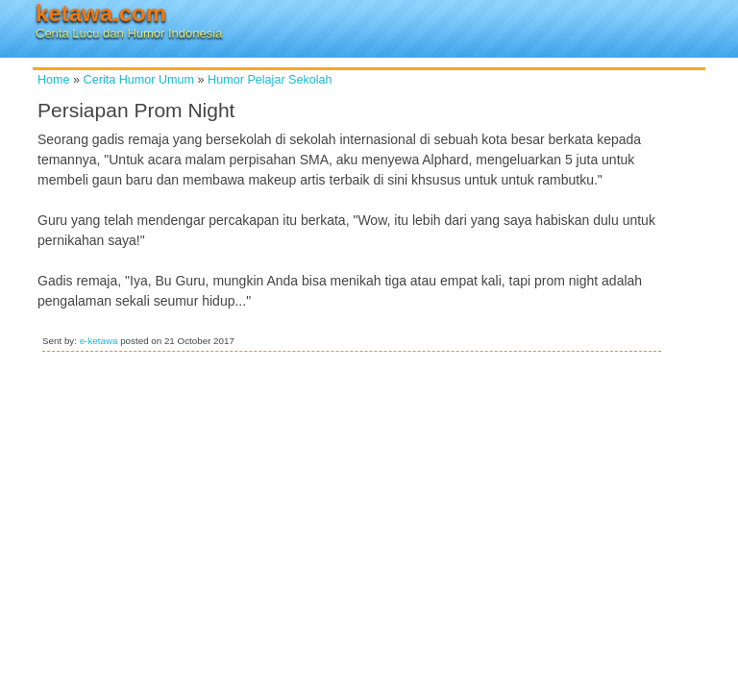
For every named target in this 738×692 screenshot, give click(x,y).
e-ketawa (99, 340)
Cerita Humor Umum (139, 79)
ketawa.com (101, 13)
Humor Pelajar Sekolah (270, 79)
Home (53, 79)
